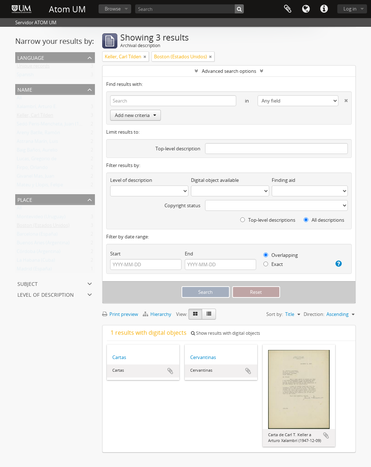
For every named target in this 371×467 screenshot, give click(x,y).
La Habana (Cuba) (36, 261)
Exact (273, 264)
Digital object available (215, 180)
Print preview (120, 314)
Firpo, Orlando (32, 169)
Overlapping (280, 255)
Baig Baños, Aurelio (37, 151)
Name (24, 89)
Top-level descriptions (267, 220)
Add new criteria (135, 115)
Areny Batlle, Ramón (38, 134)
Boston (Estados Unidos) (43, 227)
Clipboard (288, 9)
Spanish (25, 76)
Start (115, 253)
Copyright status (182, 205)
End (189, 253)
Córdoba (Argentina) (39, 253)
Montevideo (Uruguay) (41, 218)
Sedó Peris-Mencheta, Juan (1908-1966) (58, 125)
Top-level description (177, 148)
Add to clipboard (170, 371)
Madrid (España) (34, 270)
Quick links (324, 9)
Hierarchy (157, 314)
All (19, 99)
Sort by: (274, 314)
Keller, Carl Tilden (35, 116)
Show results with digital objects (225, 333)
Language (306, 9)
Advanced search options (229, 71)
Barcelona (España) (37, 235)
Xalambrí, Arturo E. (37, 108)
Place (24, 199)
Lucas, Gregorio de (37, 160)
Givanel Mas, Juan (35, 177)
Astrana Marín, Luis (37, 142)
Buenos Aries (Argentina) (43, 244)
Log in (350, 8)
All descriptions (324, 220)
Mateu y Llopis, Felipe (40, 186)
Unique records (33, 67)
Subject (27, 283)
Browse (113, 8)
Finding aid (283, 180)
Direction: (314, 314)
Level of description (45, 294)
